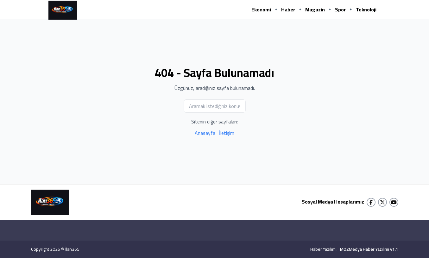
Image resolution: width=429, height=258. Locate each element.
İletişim (226, 133)
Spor (340, 9)
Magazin (315, 9)
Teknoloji (366, 9)
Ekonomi (261, 9)
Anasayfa (205, 133)
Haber (288, 9)
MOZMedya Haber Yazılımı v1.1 (369, 249)
